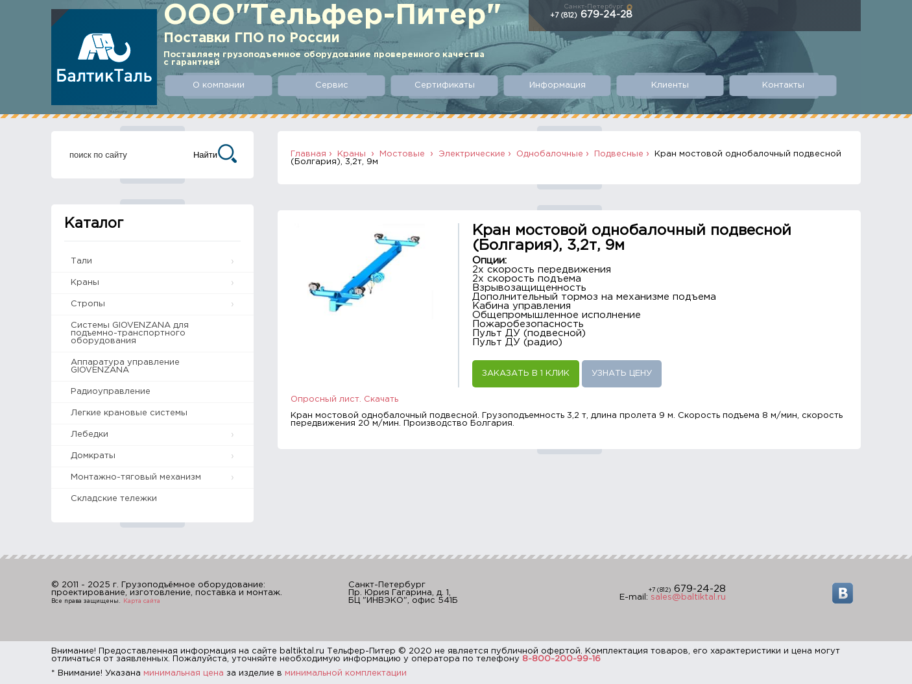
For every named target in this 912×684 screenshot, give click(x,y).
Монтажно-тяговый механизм (136, 477)
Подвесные (618, 154)
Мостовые (403, 154)
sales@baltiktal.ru (688, 597)
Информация (557, 85)
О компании (219, 85)
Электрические (471, 154)
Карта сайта (141, 601)
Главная (308, 154)
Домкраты (93, 455)
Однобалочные (549, 154)
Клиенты (670, 85)
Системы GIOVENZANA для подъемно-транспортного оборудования (130, 333)
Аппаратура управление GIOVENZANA (125, 366)
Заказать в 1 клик (526, 373)
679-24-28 (591, 14)
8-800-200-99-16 (561, 659)
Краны (85, 282)
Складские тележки (114, 498)
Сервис (331, 85)
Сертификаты (444, 85)
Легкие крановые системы (129, 413)
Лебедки (89, 434)
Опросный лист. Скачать (344, 399)
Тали (81, 261)
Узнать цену (622, 373)
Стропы (88, 304)
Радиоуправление (110, 391)
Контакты (783, 85)
